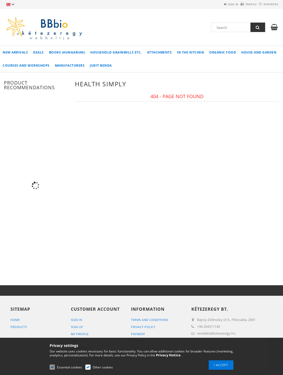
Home (15, 320)
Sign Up (77, 327)
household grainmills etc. (116, 52)
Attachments (159, 52)
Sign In (76, 320)
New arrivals (15, 52)
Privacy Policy (143, 327)
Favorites (267, 4)
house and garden (258, 52)
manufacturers (70, 65)
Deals (38, 52)
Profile (242, 4)
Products (19, 327)
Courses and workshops (26, 65)
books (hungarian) (67, 52)
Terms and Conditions (149, 320)
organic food (222, 52)
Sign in (218, 4)
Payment (138, 334)
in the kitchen (190, 52)
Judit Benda (101, 65)
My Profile (80, 334)
